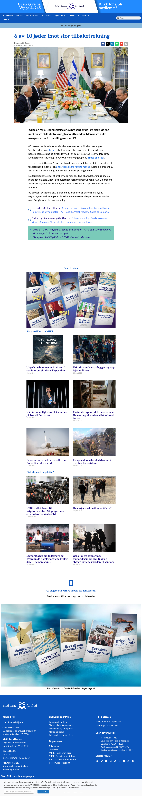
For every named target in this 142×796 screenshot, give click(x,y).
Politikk (69, 211)
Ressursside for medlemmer (63, 759)
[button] (108, 44)
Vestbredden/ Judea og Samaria (91, 211)
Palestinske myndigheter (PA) (47, 211)
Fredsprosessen (99, 218)
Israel (52, 149)
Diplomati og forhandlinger (94, 207)
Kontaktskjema (16, 722)
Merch (6, 20)
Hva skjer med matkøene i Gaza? (92, 508)
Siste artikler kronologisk (61, 725)
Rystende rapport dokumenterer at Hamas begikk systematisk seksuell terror (93, 415)
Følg (85, 16)
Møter (49, 16)
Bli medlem (8, 16)
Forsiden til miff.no (58, 721)
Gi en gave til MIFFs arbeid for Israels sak (71, 590)
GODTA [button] (43, 792)
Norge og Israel (56, 731)
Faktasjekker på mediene (61, 735)
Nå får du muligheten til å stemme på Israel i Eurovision (46, 414)
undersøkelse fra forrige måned (73, 166)
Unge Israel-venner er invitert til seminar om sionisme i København (46, 369)
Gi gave (19, 16)
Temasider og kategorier (61, 728)
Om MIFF (74, 16)
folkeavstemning (81, 218)
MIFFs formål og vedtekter (62, 756)
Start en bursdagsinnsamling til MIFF (117, 750)
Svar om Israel (34, 16)
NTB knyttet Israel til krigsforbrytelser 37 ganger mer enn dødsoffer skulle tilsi (45, 511)
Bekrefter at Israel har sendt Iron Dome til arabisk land (46, 462)
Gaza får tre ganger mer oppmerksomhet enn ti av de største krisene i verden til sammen (94, 559)
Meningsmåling (47, 221)
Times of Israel (96, 157)
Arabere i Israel (70, 207)
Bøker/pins (60, 16)
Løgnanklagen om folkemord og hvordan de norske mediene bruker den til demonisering (47, 559)
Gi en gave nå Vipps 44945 (29, 6)
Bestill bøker (71, 268)
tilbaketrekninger (65, 221)
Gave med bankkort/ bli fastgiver (115, 740)
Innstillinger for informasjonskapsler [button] (19, 792)
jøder (34, 221)
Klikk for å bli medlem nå (110, 6)
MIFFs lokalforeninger (60, 752)
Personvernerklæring (59, 762)
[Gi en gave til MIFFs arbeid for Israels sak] (71, 583)
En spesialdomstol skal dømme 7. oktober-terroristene (92, 462)
